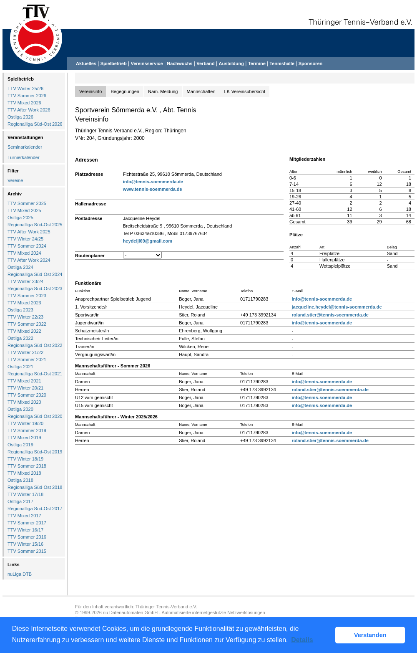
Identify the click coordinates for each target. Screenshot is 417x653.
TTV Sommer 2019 (27, 430)
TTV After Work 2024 (29, 260)
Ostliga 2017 (20, 501)
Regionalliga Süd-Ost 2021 (35, 373)
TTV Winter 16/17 (25, 529)
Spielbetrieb (113, 63)
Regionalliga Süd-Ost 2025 (35, 224)
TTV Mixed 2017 (24, 515)
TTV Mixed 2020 (24, 402)
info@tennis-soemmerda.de (153, 181)
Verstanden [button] (370, 635)
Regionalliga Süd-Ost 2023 (35, 288)
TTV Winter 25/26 (25, 88)
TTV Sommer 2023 (27, 295)
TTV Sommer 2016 (27, 536)
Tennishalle (281, 63)
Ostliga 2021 (20, 366)
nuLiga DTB (20, 574)
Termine (257, 63)
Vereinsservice (147, 63)
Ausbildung (231, 63)
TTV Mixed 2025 (24, 210)
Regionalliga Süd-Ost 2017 (35, 508)
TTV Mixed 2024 (24, 253)
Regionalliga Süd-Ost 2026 (35, 124)
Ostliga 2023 (20, 309)
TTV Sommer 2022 (27, 323)
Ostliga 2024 (20, 267)
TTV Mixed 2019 (24, 437)
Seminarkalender (25, 146)
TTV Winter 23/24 (25, 281)
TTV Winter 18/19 (25, 458)
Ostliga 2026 (20, 116)
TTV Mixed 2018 (24, 473)
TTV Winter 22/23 (25, 316)
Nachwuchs (179, 63)
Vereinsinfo (90, 91)
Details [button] (302, 639)
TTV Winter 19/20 (25, 423)
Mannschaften (201, 91)
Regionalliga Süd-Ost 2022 (35, 345)
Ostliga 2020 (20, 409)
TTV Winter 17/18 (25, 494)
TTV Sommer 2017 (27, 522)
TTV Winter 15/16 (25, 544)
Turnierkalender (24, 157)
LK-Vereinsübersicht (244, 91)
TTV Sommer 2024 (27, 245)
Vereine (15, 180)
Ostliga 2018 (20, 480)
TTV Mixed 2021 (24, 380)
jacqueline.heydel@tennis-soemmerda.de (336, 306)
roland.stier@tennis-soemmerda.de (329, 314)
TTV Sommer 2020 (27, 394)
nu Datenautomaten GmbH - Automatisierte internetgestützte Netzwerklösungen (184, 612)
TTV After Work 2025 (29, 231)
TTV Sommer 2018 (27, 465)
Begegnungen (125, 91)
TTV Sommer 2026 (27, 95)
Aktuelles (86, 63)
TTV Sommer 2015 (27, 551)
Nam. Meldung (163, 91)
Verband (205, 63)
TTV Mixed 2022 (24, 331)
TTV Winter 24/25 (25, 238)
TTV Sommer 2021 (27, 359)
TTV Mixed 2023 (24, 302)
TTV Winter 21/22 (25, 352)
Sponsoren (310, 63)
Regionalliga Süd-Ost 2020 (35, 416)
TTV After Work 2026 (29, 109)
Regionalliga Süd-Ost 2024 (35, 274)
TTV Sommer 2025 (27, 203)
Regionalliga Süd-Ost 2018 (35, 487)
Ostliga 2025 (20, 217)
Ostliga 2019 (20, 444)
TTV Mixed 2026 (24, 102)
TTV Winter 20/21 (25, 387)
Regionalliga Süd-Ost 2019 (35, 451)
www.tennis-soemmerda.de (152, 189)
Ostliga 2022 (20, 338)
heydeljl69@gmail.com (147, 240)
